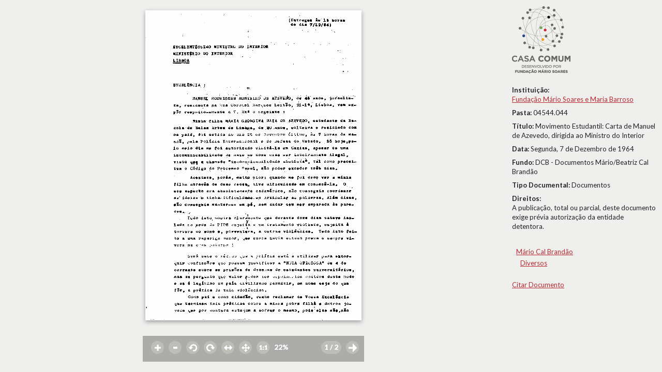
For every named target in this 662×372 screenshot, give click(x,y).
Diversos (533, 263)
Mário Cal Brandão (544, 251)
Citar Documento (538, 285)
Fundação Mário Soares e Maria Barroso (573, 99)
